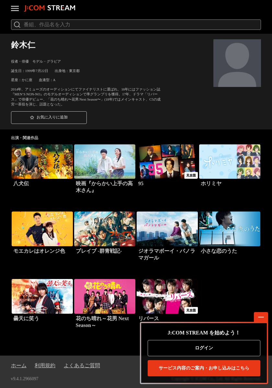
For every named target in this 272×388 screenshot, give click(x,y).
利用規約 (45, 365)
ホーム (19, 365)
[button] (49, 117)
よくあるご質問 (82, 365)
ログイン (204, 348)
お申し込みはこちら (204, 368)
